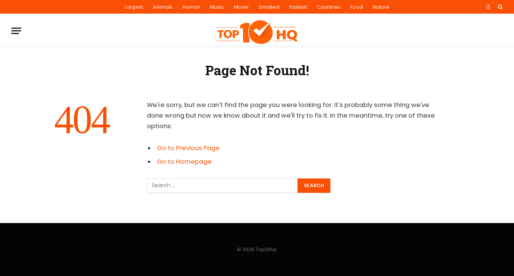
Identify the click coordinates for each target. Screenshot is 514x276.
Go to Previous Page (188, 148)
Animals (163, 7)
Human (191, 7)
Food (356, 7)
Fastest (298, 7)
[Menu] (16, 30)
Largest (134, 7)
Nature (381, 7)
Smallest (269, 7)
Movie (241, 7)
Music (217, 7)
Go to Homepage (184, 161)
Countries (329, 7)
